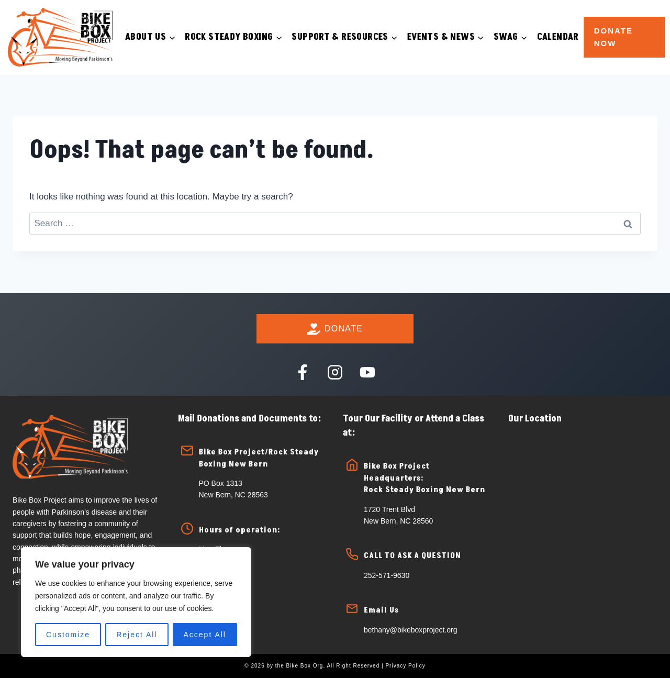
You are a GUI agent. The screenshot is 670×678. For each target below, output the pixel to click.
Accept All (205, 634)
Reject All (136, 634)
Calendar (558, 36)
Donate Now (613, 37)
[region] (136, 602)
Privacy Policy (405, 666)
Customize (68, 634)
